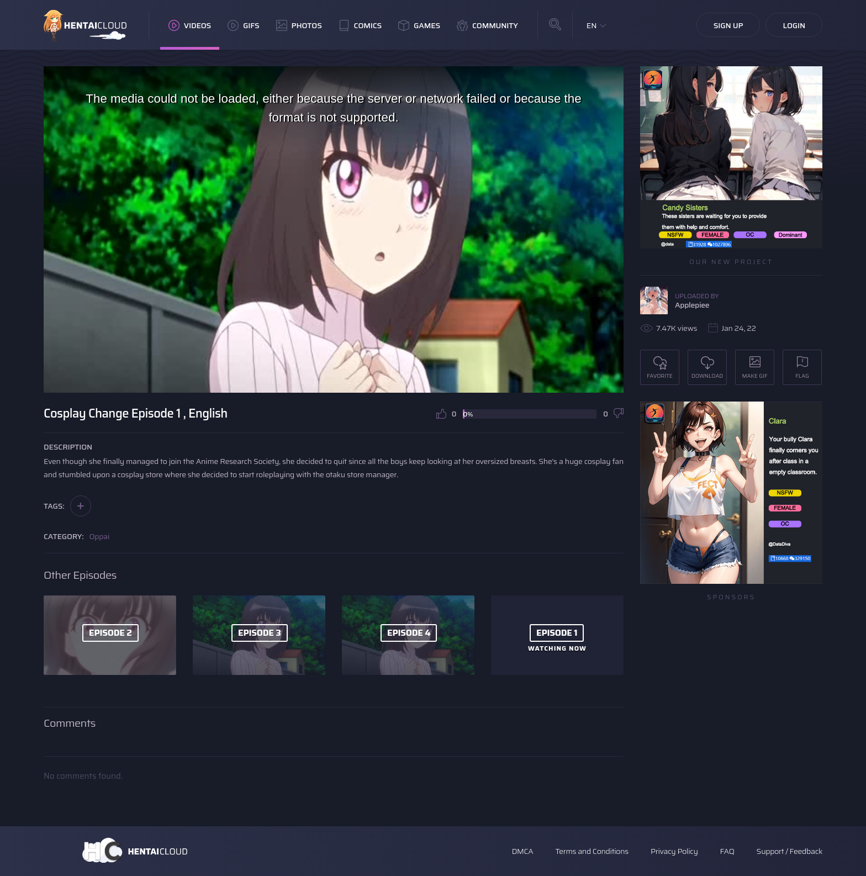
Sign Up (728, 25)
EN (592, 25)
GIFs (244, 25)
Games (419, 25)
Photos (299, 25)
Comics (360, 25)
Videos (189, 25)
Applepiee (692, 305)
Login (794, 25)
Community (487, 25)
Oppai (99, 536)
